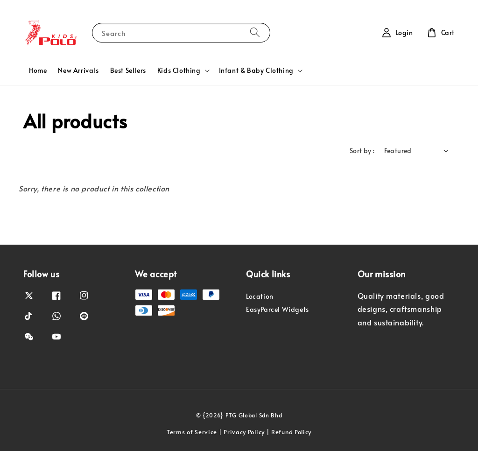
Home (38, 70)
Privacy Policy (244, 432)
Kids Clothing (179, 70)
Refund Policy (291, 432)
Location (260, 296)
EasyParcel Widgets (277, 309)
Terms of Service (192, 432)
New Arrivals (78, 70)
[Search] (255, 32)
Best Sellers (128, 70)
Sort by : (362, 150)
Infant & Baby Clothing (256, 70)
